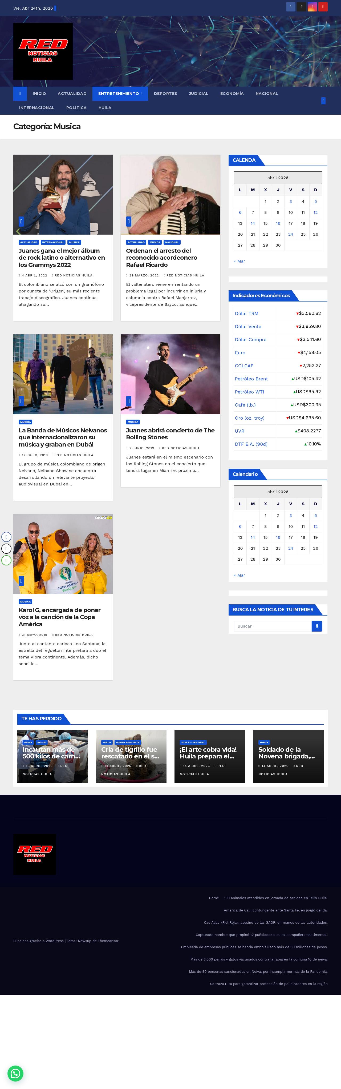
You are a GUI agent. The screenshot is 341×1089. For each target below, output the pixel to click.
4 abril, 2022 (35, 275)
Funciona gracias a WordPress (39, 941)
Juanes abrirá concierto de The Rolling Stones (170, 434)
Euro (240, 352)
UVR (240, 431)
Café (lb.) (245, 405)
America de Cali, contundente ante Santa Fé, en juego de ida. (276, 910)
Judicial (199, 93)
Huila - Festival (193, 742)
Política (76, 107)
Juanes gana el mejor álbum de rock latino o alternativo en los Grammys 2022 (62, 257)
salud (41, 742)
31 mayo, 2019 (35, 635)
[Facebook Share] (6, 537)
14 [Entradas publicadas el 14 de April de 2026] (253, 223)
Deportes (165, 93)
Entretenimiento (119, 93)
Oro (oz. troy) (250, 418)
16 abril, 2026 (40, 766)
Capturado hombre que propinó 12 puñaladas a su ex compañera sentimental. (262, 935)
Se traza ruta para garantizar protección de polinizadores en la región (269, 984)
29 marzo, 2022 (144, 275)
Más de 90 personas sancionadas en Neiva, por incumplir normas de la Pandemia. (258, 972)
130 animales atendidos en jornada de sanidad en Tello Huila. (276, 898)
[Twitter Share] (6, 549)
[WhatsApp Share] (6, 560)
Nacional (267, 93)
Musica (74, 242)
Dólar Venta (248, 326)
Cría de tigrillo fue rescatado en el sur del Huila (131, 756)
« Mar (239, 261)
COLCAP (244, 365)
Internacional (37, 107)
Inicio (39, 93)
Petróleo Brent (251, 378)
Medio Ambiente (128, 742)
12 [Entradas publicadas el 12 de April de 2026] (316, 212)
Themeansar (108, 941)
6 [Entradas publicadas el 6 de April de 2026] (240, 212)
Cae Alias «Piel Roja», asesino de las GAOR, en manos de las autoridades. (266, 923)
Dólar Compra (251, 339)
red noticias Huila (72, 275)
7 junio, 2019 (142, 448)
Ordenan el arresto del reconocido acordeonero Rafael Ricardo (161, 257)
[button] (15, 1074)
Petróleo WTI (249, 392)
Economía (232, 93)
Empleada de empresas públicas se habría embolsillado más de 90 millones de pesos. (254, 947)
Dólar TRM (246, 313)
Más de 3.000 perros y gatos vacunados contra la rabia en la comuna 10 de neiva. (259, 959)
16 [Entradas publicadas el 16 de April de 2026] (278, 223)
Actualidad (72, 93)
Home (214, 898)
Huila (105, 107)
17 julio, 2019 (35, 455)
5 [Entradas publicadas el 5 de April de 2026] (315, 201)
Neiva (28, 742)
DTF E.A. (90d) (251, 444)
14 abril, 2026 (118, 766)
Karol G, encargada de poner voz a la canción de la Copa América (59, 617)
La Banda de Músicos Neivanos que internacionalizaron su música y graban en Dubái (63, 437)
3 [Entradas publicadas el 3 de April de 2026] (291, 201)
